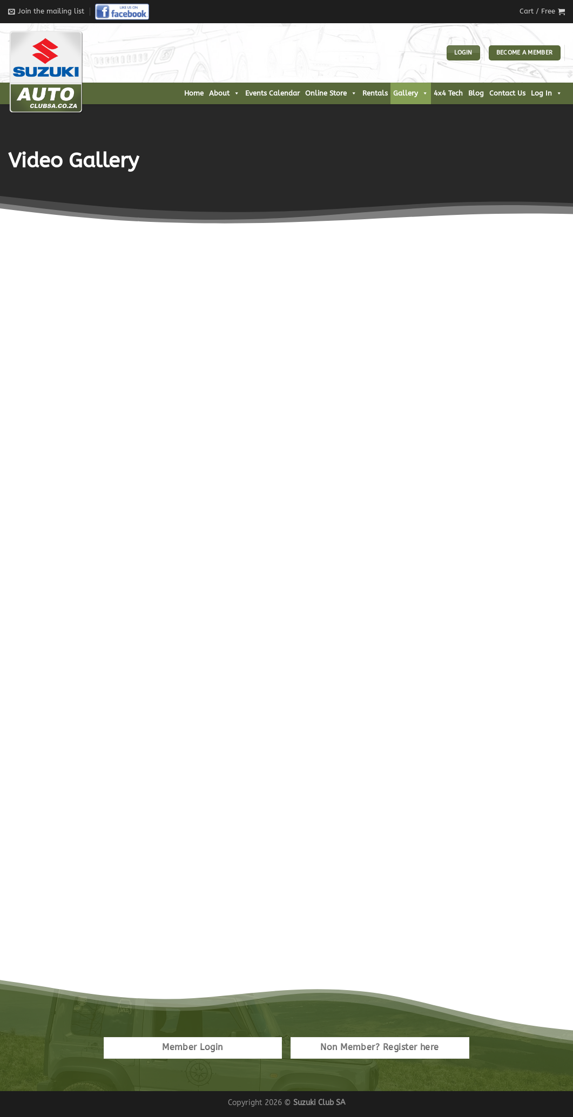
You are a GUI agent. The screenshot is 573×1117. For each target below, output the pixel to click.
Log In (546, 93)
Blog (476, 93)
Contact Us (507, 93)
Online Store (331, 93)
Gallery (410, 93)
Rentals (375, 93)
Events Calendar (272, 93)
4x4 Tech (448, 93)
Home (194, 93)
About (224, 93)
